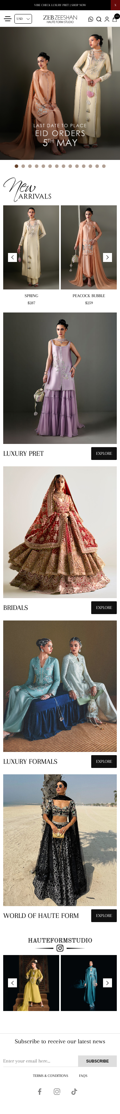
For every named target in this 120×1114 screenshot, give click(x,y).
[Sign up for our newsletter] (60, 1061)
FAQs (83, 1076)
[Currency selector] (23, 19)
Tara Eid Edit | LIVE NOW (60, 5)
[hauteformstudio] (60, 387)
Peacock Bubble (89, 295)
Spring (31, 295)
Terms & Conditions (50, 1076)
